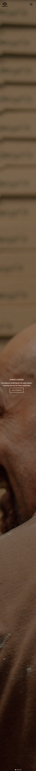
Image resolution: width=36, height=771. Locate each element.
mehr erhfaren (16, 390)
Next (33, 385)
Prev (2, 385)
